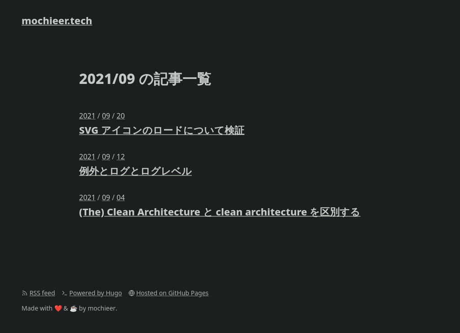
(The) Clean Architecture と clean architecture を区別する (219, 211)
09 (106, 116)
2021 (87, 116)
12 (120, 157)
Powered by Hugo (95, 293)
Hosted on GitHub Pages (172, 293)
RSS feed (42, 293)
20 (120, 116)
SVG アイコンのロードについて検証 (161, 129)
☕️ (73, 308)
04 (120, 197)
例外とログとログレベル (135, 170)
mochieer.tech (57, 20)
